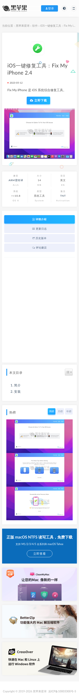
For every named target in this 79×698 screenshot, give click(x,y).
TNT (63, 195)
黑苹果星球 (22, 25)
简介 (17, 385)
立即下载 (38, 100)
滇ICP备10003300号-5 (62, 691)
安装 (17, 391)
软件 (35, 25)
